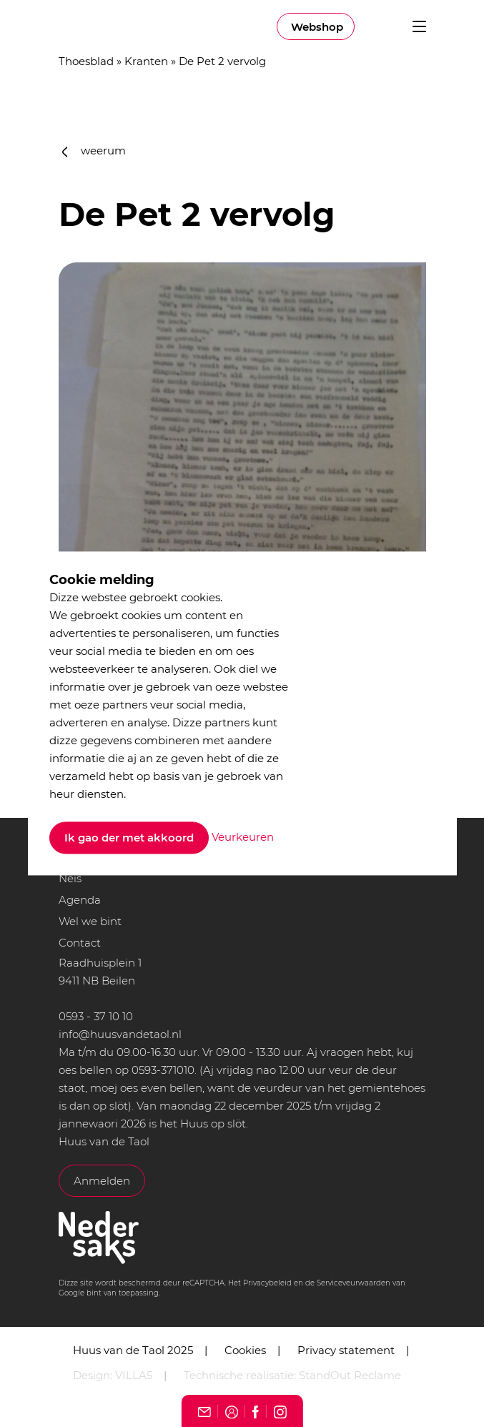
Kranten (146, 61)
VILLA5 (133, 1375)
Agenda (80, 900)
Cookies (245, 1350)
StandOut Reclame (350, 1375)
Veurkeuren (243, 837)
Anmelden (102, 1180)
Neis (70, 878)
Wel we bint (90, 921)
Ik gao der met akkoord (129, 838)
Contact (80, 942)
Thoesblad (86, 61)
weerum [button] (94, 150)
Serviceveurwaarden (353, 1283)
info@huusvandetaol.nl (120, 1034)
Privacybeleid (267, 1283)
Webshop (317, 27)
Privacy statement (346, 1350)
